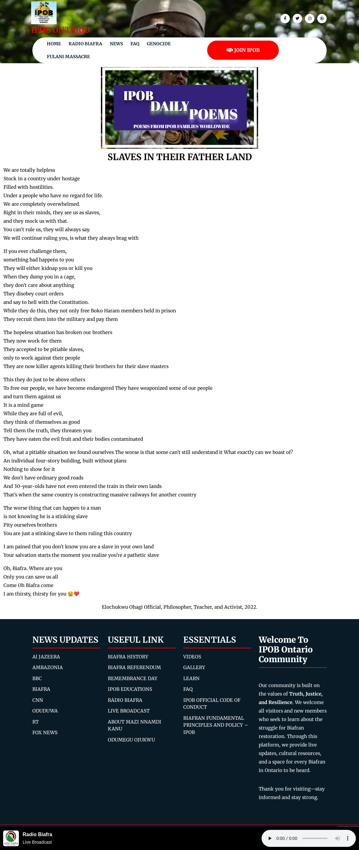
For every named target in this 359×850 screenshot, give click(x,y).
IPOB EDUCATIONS (130, 689)
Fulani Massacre (68, 56)
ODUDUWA (45, 711)
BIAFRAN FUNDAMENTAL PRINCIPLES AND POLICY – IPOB (215, 725)
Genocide (159, 44)
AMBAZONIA (47, 667)
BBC (37, 678)
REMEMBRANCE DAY (132, 678)
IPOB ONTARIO (60, 30)
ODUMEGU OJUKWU (131, 740)
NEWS (116, 44)
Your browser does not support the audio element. (309, 838)
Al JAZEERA (46, 657)
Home (54, 44)
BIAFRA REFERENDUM (134, 667)
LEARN (191, 678)
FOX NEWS (45, 732)
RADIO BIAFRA (125, 700)
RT (35, 722)
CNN (37, 700)
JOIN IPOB (243, 50)
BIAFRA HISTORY (128, 657)
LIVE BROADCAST (129, 711)
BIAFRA (41, 689)
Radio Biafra (85, 44)
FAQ (134, 44)
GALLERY (194, 667)
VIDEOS (192, 657)
